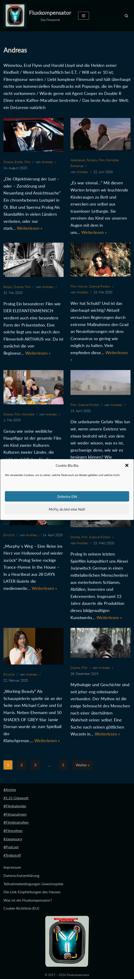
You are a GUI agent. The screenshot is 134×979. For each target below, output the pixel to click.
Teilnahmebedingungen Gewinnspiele (33, 884)
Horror (82, 286)
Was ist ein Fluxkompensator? (27, 900)
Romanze (76, 166)
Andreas (47, 162)
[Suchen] (126, 16)
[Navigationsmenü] (83, 16)
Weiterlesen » (29, 228)
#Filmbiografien (16, 822)
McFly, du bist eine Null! (67, 509)
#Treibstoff (12, 855)
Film (27, 162)
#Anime (9, 790)
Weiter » (82, 765)
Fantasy (92, 160)
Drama (8, 162)
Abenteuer (77, 160)
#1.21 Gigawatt (15, 798)
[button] (127, 465)
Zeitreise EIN (67, 496)
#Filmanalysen (15, 814)
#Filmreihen (13, 831)
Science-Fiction (99, 286)
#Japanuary (12, 839)
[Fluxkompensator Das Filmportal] (37, 15)
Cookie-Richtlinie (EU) (21, 908)
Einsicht (9, 535)
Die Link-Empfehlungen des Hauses (32, 892)
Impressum (12, 867)
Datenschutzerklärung (21, 875)
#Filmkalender (14, 806)
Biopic (7, 287)
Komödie (112, 160)
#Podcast (11, 847)
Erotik (19, 162)
